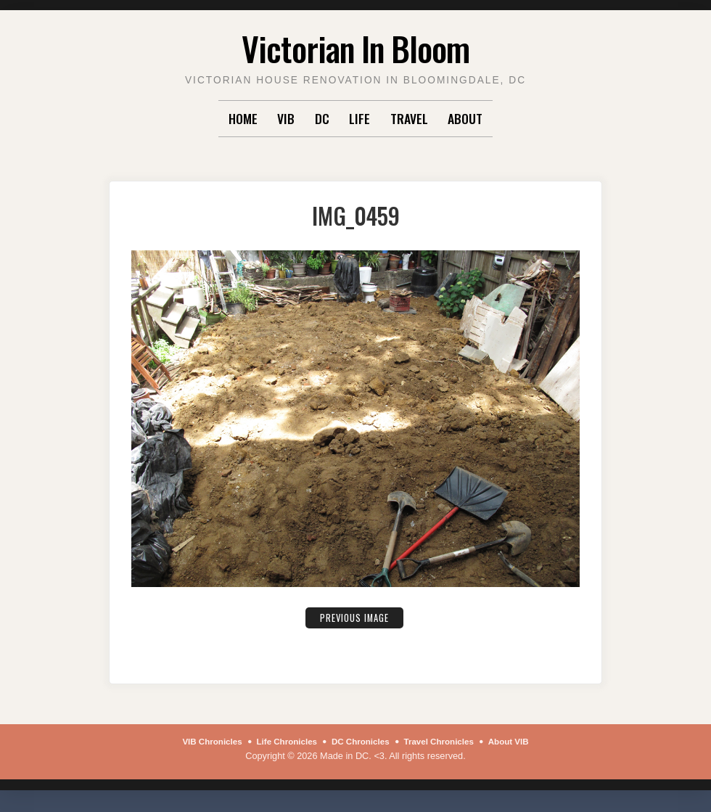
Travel (409, 118)
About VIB (520, 741)
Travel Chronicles (445, 741)
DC (322, 118)
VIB (286, 118)
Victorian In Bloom (355, 46)
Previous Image (354, 617)
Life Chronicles (281, 741)
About (465, 118)
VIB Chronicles (201, 741)
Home (243, 118)
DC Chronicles (361, 741)
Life (359, 118)
